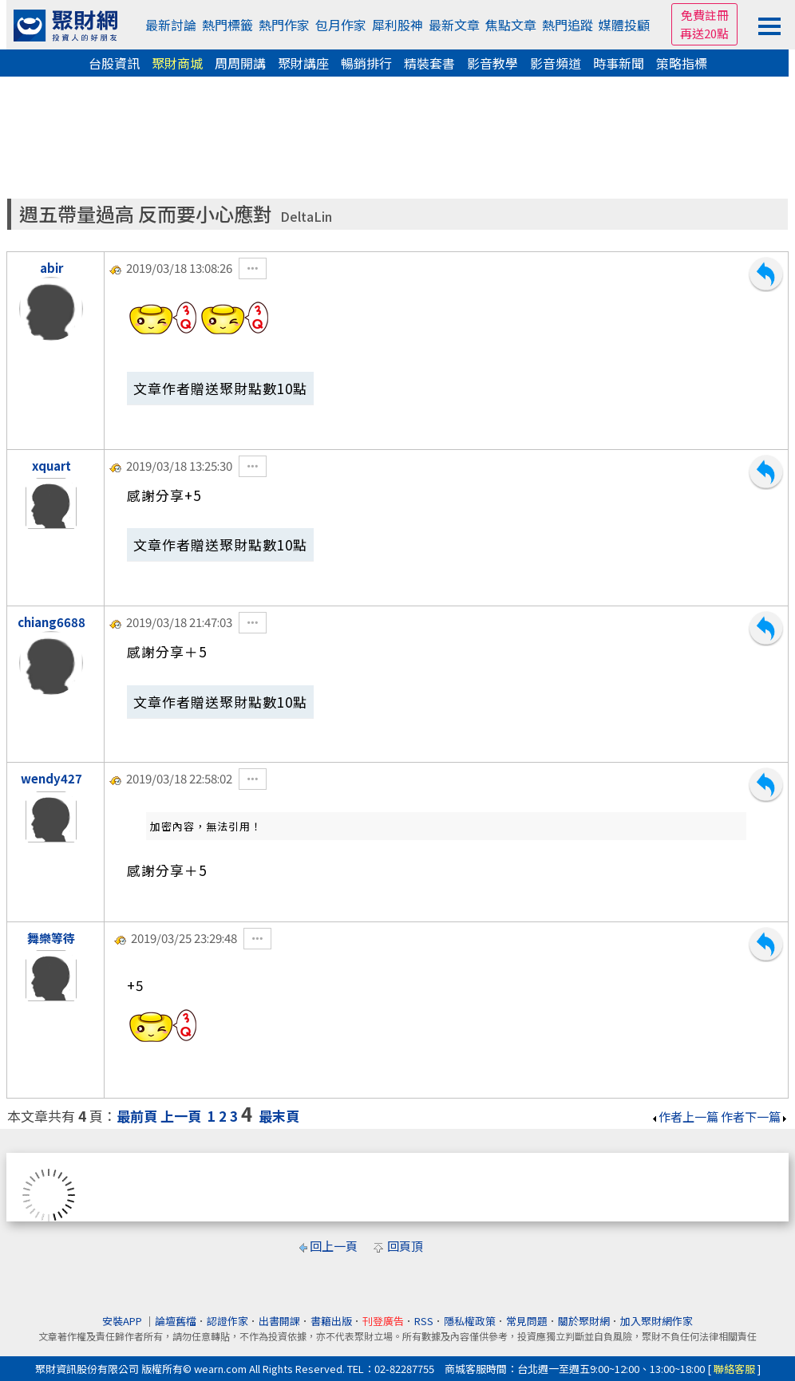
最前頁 (137, 1116)
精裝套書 (429, 63)
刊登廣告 (383, 1320)
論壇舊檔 (175, 1320)
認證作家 (227, 1320)
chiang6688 (51, 622)
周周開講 (240, 63)
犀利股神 (397, 24)
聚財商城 (177, 63)
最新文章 (454, 24)
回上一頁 (334, 1245)
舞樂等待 (51, 937)
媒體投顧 (624, 24)
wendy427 (51, 778)
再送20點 (704, 33)
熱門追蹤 (567, 24)
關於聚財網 (584, 1320)
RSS (423, 1320)
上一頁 (180, 1116)
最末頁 (279, 1116)
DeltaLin (306, 216)
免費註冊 (705, 14)
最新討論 (170, 24)
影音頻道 (555, 63)
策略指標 (681, 63)
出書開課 (279, 1320)
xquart (51, 465)
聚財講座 (303, 63)
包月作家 (340, 24)
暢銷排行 (366, 63)
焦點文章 (510, 24)
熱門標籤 (227, 24)
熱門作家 (284, 24)
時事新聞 (618, 63)
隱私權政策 (470, 1320)
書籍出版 (331, 1320)
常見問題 (527, 1320)
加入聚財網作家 (656, 1320)
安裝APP (123, 1320)
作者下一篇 (755, 1116)
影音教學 (492, 63)
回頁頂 (405, 1245)
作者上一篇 (684, 1116)
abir (51, 267)
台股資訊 (114, 63)
